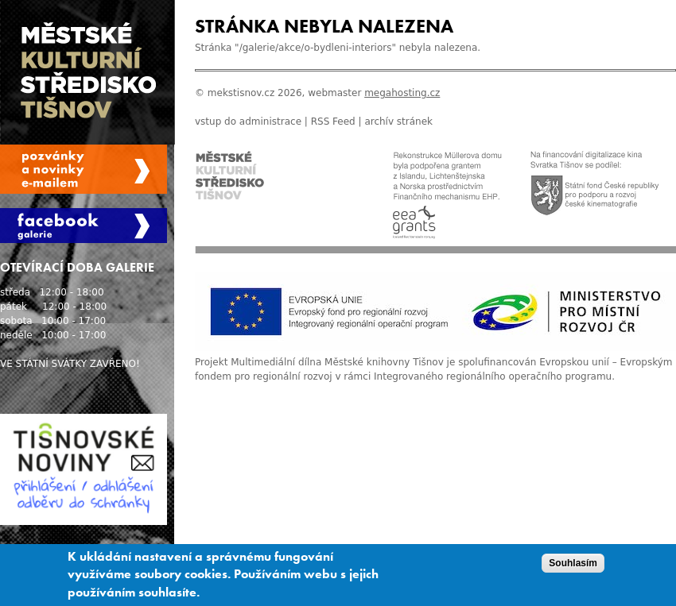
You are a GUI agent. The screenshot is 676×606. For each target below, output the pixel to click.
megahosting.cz (402, 92)
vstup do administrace (248, 121)
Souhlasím (573, 567)
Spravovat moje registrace (83, 169)
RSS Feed (333, 121)
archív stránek (398, 121)
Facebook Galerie (83, 225)
